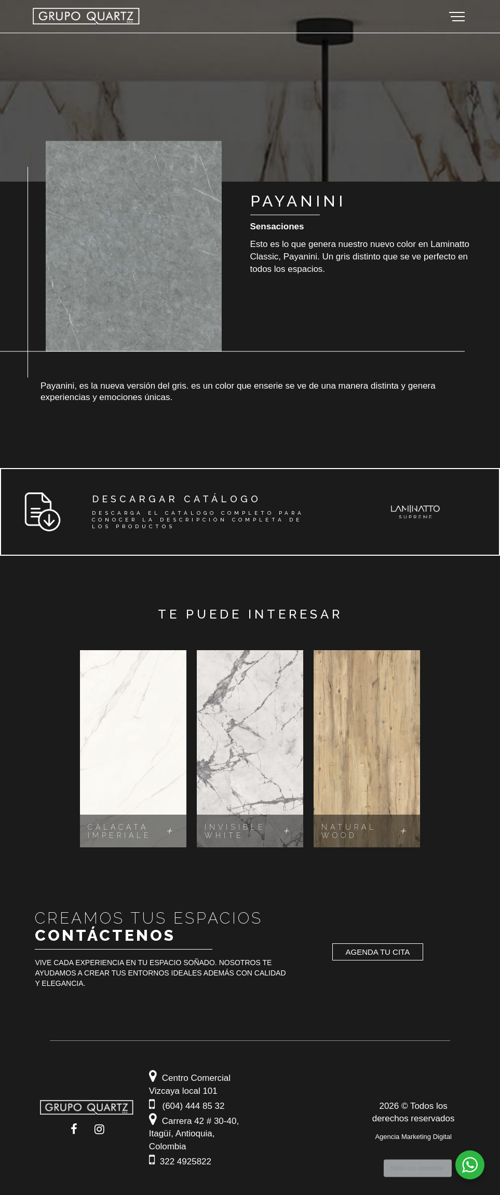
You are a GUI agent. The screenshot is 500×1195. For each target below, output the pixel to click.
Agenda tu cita (378, 953)
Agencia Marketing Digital (413, 1138)
